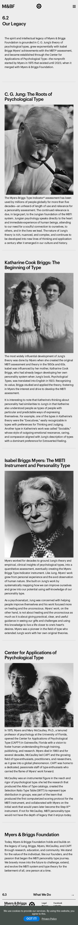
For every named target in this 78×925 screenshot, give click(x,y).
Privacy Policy (49, 918)
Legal (44, 903)
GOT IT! (31, 918)
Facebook (58, 903)
